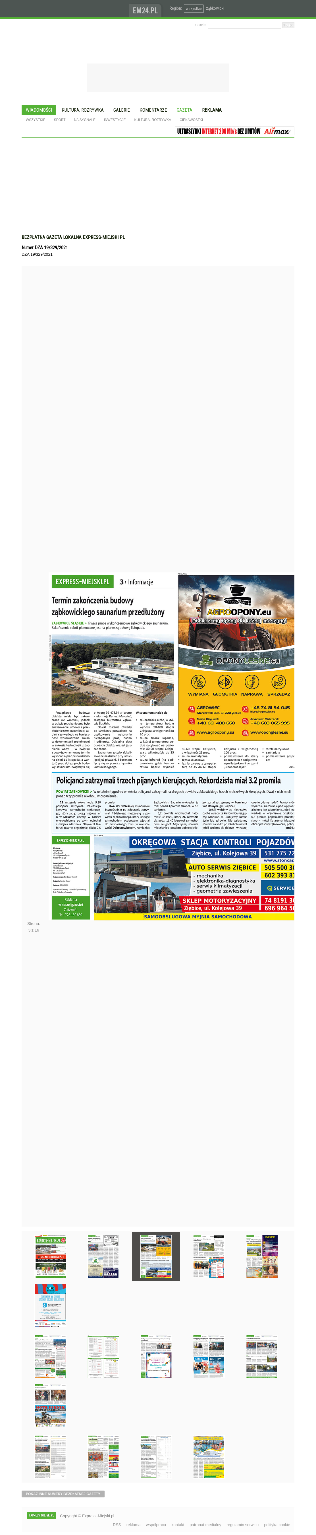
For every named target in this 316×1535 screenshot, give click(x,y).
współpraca (156, 1524)
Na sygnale (84, 120)
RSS (117, 1524)
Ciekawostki (191, 120)
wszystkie (194, 8)
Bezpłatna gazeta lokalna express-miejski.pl (73, 237)
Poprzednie (34, 430)
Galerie (121, 110)
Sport (60, 120)
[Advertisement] (158, 189)
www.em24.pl (146, 8)
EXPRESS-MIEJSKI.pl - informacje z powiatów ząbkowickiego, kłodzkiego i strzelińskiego (75, 9)
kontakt (177, 1524)
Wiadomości (39, 110)
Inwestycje (115, 120)
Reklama (212, 110)
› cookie (200, 25)
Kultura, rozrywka (83, 110)
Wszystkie (35, 120)
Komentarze (153, 110)
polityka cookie (277, 1524)
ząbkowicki (215, 8)
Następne (34, 1081)
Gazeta (184, 110)
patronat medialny (205, 1524)
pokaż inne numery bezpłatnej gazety (63, 1494)
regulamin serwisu (242, 1524)
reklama (133, 1524)
